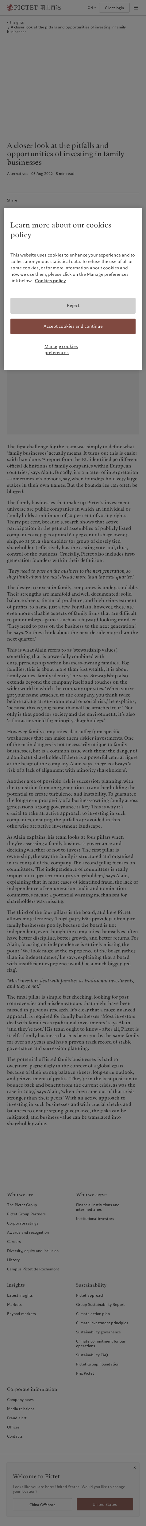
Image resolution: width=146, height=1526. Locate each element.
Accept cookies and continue (73, 326)
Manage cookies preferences (61, 349)
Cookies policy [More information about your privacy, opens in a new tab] (50, 281)
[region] (73, 289)
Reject (73, 305)
